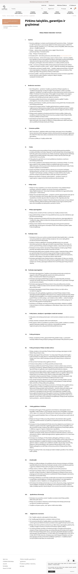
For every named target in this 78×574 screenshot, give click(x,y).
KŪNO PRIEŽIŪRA (57, 12)
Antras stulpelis (10, 15)
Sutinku (50, 570)
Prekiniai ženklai (62, 5)
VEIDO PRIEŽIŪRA (45, 12)
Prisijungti (63, 8)
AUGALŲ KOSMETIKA (70, 12)
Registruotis (51, 8)
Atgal (74, 15)
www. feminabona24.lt (65, 56)
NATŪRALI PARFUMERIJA (18, 12)
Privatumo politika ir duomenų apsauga (10, 27)
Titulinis (4, 15)
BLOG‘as (44, 5)
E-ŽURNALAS (72, 5)
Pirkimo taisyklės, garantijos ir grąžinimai (10, 22)
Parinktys (71, 570)
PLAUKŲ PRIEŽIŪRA (33, 12)
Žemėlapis (51, 5)
